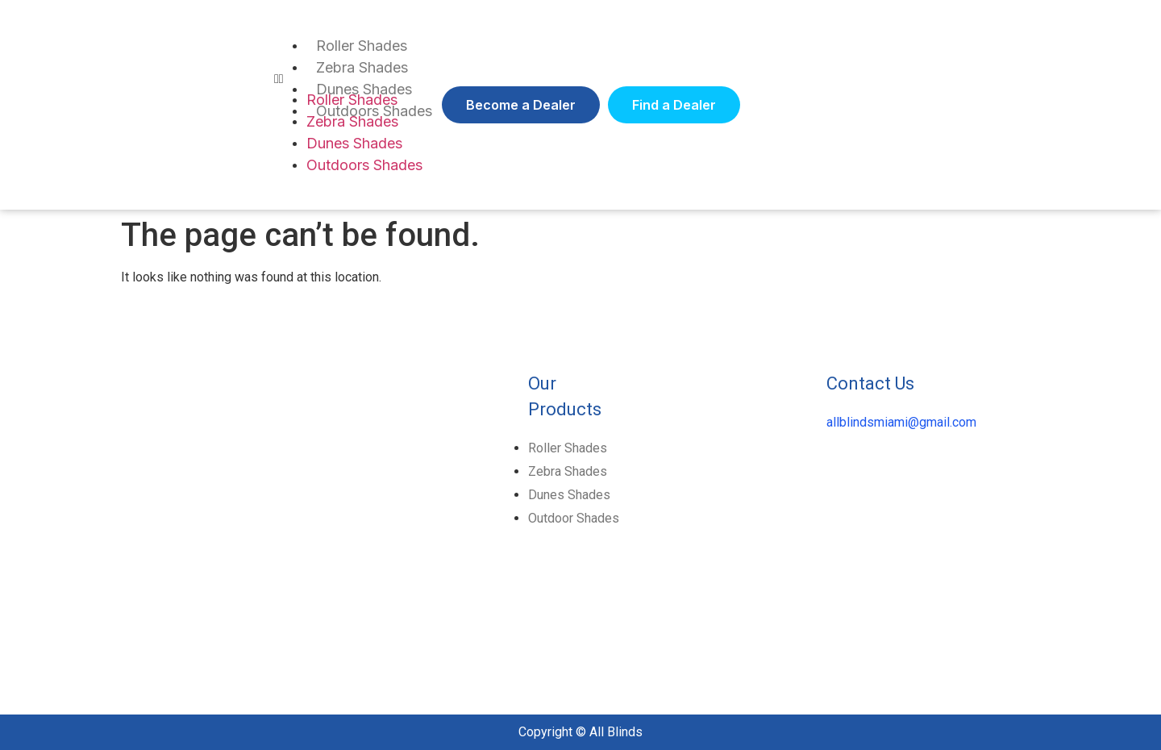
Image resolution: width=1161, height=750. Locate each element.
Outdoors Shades (364, 164)
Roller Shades (361, 45)
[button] (521, 104)
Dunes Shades (354, 143)
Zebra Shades (362, 67)
